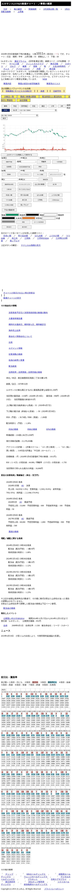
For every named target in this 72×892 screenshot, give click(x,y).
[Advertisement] (36, 32)
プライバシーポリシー (54, 890)
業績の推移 (13, 532)
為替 (42, 91)
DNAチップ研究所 (36, 883)
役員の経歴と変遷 (16, 361)
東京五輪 (54, 64)
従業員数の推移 (15, 355)
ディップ (9, 875)
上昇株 (20, 12)
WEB (45, 79)
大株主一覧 (9, 97)
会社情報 (23, 100)
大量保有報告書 (15, 319)
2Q (20, 503)
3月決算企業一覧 (50, 9)
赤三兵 (15, 239)
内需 (39, 69)
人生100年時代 (59, 66)
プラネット (33, 880)
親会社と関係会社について (20, 337)
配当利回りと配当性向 (52, 97)
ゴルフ (13, 66)
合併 (5, 626)
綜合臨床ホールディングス (35, 885)
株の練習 (18, 9)
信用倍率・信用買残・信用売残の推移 (25, 373)
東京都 (52, 69)
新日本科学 (10, 883)
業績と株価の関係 (28, 97)
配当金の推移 (9, 609)
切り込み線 (23, 236)
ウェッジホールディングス (35, 877)
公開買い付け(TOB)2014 (13, 619)
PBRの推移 (32, 430)
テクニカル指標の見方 (31, 246)
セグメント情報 (15, 349)
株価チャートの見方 (12, 299)
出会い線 (7, 236)
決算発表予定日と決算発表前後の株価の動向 (28, 313)
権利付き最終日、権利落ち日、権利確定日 (27, 325)
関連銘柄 (32, 9)
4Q (22, 486)
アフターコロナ (23, 69)
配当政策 (13, 367)
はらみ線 (39, 236)
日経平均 (57, 91)
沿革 (11, 343)
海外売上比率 (14, 331)
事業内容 (7, 84)
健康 (24, 66)
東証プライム (20, 61)
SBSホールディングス (35, 875)
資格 (35, 66)
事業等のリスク (53, 84)
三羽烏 (27, 239)
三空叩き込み (43, 239)
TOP (5, 9)
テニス (6, 69)
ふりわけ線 (54, 236)
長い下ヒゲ (15, 241)
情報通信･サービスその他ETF (19, 91)
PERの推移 (13, 430)
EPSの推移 (51, 430)
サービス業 (14, 64)
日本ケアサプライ (58, 880)
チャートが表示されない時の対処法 (19, 293)
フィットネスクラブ (35, 64)
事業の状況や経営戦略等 (29, 84)
